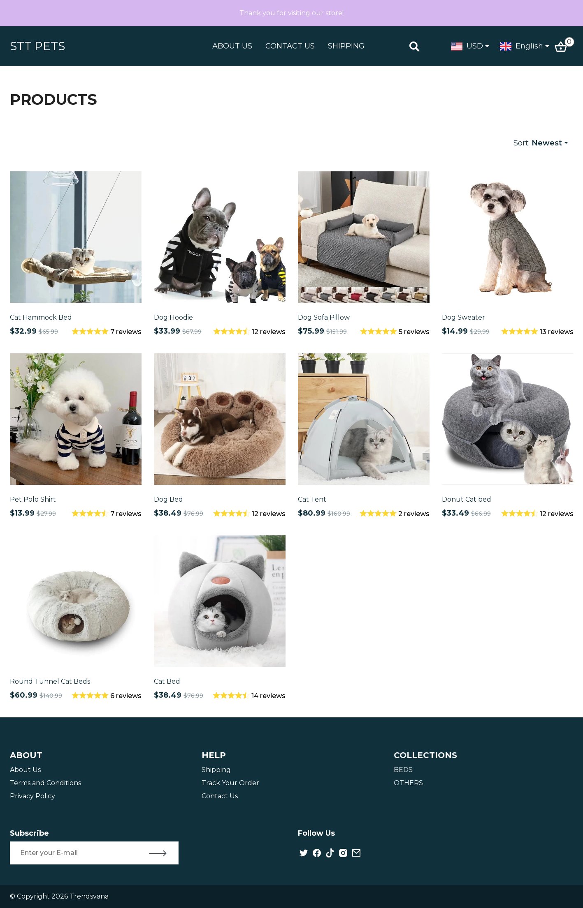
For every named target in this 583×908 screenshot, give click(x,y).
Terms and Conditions (46, 783)
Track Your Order (232, 783)
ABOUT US (232, 46)
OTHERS (410, 783)
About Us (26, 770)
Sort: (537, 143)
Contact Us (221, 796)
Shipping (217, 770)
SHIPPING (346, 46)
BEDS (404, 770)
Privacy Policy (33, 796)
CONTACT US (290, 46)
